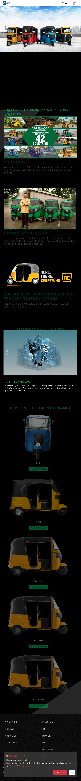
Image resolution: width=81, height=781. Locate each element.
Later (72, 772)
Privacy (13, 766)
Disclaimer (24, 766)
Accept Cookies (60, 772)
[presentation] (7, 352)
